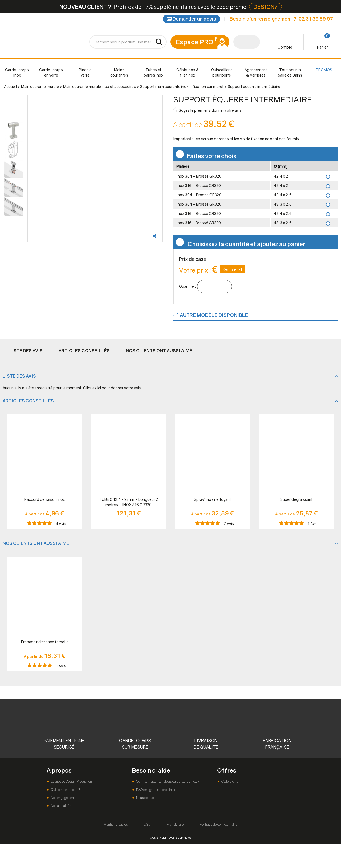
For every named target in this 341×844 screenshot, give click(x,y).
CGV (147, 824)
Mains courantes (119, 72)
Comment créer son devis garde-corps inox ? (167, 781)
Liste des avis (26, 350)
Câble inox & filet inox (187, 72)
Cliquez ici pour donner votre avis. (112, 388)
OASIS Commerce (180, 837)
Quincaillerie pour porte (222, 72)
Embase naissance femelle (44, 641)
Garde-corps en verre (51, 72)
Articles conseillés (84, 350)
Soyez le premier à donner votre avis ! (208, 110)
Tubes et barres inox (153, 72)
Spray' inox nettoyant (212, 499)
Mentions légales (116, 824)
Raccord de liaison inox (44, 499)
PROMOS (324, 69)
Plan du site (175, 824)
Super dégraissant (296, 499)
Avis (61, 523)
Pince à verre (85, 72)
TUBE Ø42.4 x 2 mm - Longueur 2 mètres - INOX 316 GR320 (128, 502)
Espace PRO (194, 42)
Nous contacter (146, 798)
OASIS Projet (158, 837)
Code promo (229, 781)
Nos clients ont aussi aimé (159, 350)
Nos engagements (63, 798)
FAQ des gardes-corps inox (155, 790)
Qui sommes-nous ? (65, 790)
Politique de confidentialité (218, 824)
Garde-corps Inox (17, 72)
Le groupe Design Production (71, 781)
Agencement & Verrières (256, 72)
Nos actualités (60, 806)
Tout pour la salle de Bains (290, 72)
